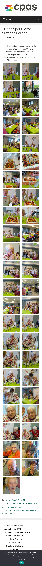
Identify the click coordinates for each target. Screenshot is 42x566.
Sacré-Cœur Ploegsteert (22, 500)
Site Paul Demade (14, 539)
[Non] (39, 558)
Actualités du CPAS (12, 529)
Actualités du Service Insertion (18, 532)
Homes (8, 500)
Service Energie (11, 549)
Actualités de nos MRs (14, 535)
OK (21, 563)
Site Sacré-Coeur (13, 542)
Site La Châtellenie (14, 546)
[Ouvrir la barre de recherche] (38, 19)
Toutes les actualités (13, 525)
